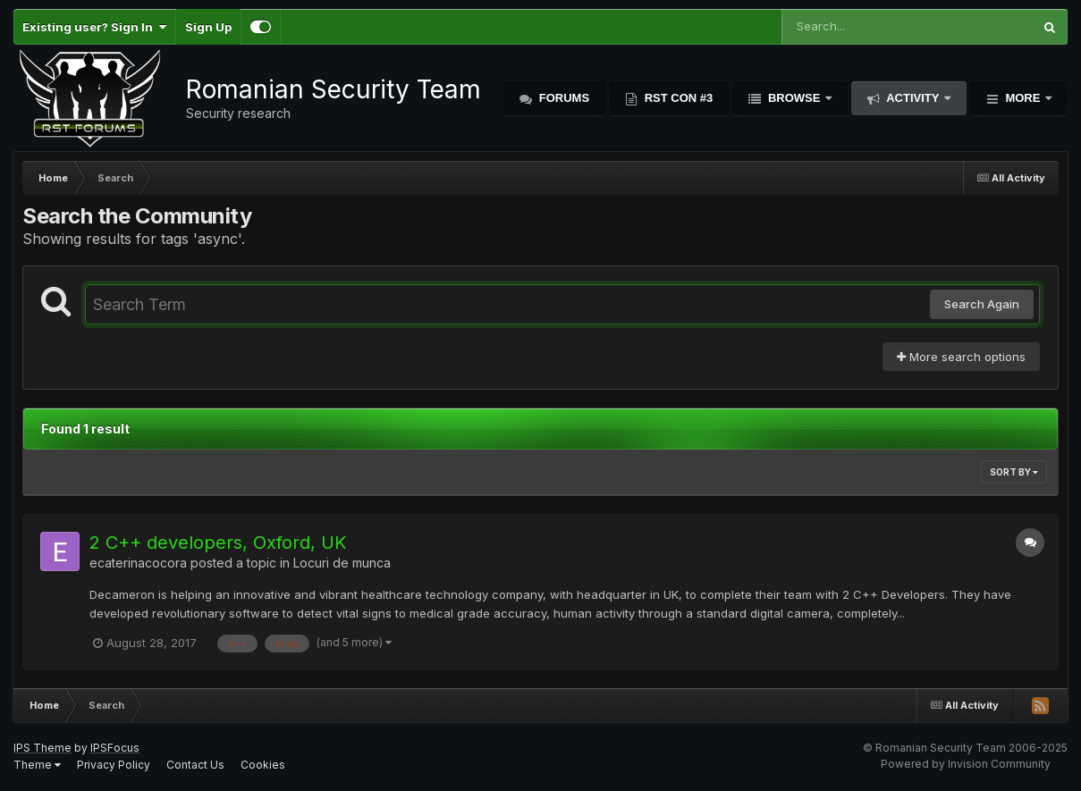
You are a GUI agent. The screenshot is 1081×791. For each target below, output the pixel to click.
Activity (912, 98)
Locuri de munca (342, 562)
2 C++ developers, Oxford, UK (218, 542)
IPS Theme (42, 747)
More (1022, 98)
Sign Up (208, 27)
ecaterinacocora (138, 562)
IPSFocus (114, 747)
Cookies (263, 764)
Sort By (1014, 472)
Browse (793, 98)
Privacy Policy (113, 764)
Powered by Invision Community (966, 763)
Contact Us (195, 764)
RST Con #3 (677, 98)
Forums (562, 98)
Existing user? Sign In (94, 27)
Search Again (981, 304)
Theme (37, 764)
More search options (961, 356)
